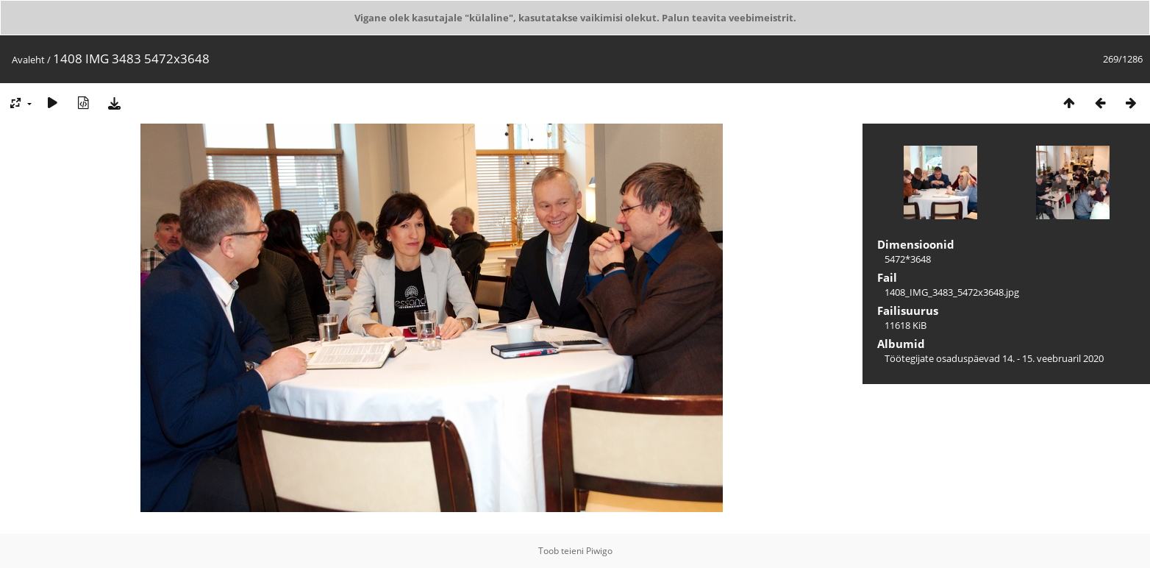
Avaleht (28, 59)
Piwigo (599, 550)
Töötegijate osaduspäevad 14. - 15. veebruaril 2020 (994, 358)
